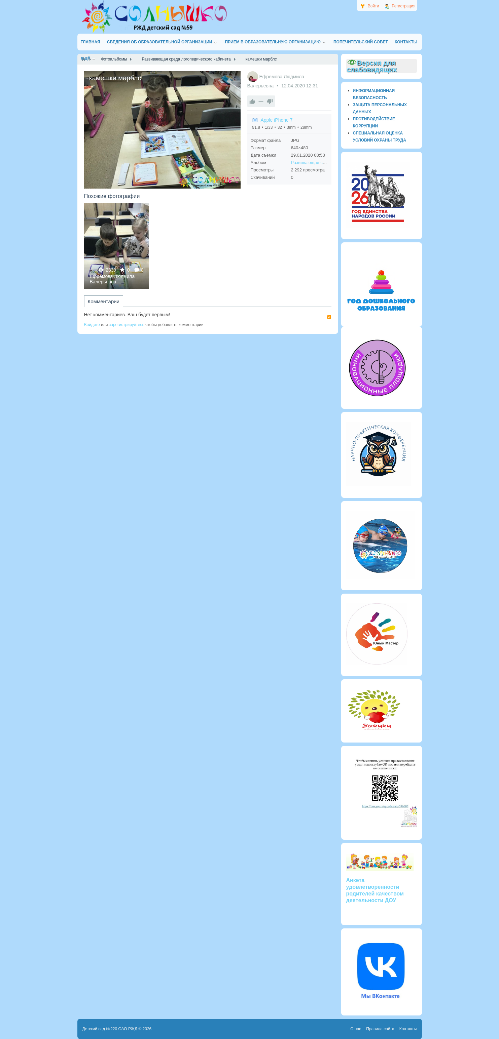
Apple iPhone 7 (277, 120)
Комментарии (103, 301)
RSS (328, 317)
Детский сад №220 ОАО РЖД (110, 1029)
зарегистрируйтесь (126, 324)
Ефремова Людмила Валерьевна (112, 279)
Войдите (92, 324)
